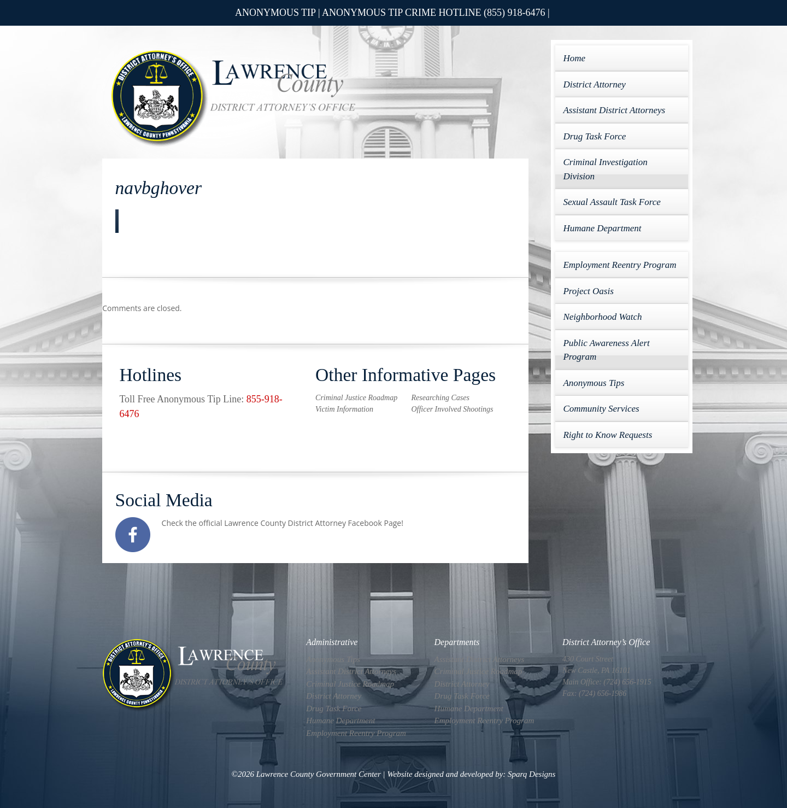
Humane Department (602, 228)
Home (574, 58)
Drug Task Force (594, 136)
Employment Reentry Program (619, 265)
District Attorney (594, 84)
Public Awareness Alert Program (606, 350)
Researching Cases (440, 398)
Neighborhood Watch (602, 317)
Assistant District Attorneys (614, 110)
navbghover (158, 188)
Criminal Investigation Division (605, 169)
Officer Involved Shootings (452, 409)
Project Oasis (588, 291)
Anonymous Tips (593, 383)
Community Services (601, 408)
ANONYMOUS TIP (275, 12)
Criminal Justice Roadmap (356, 398)
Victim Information (344, 409)
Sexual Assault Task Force (611, 202)
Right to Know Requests (607, 435)
